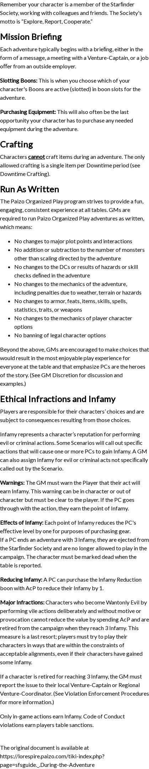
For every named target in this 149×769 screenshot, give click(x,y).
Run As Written (29, 189)
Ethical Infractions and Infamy (57, 399)
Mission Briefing (31, 36)
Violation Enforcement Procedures (107, 693)
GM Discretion (59, 374)
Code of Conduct (104, 716)
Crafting (16, 144)
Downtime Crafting (23, 173)
